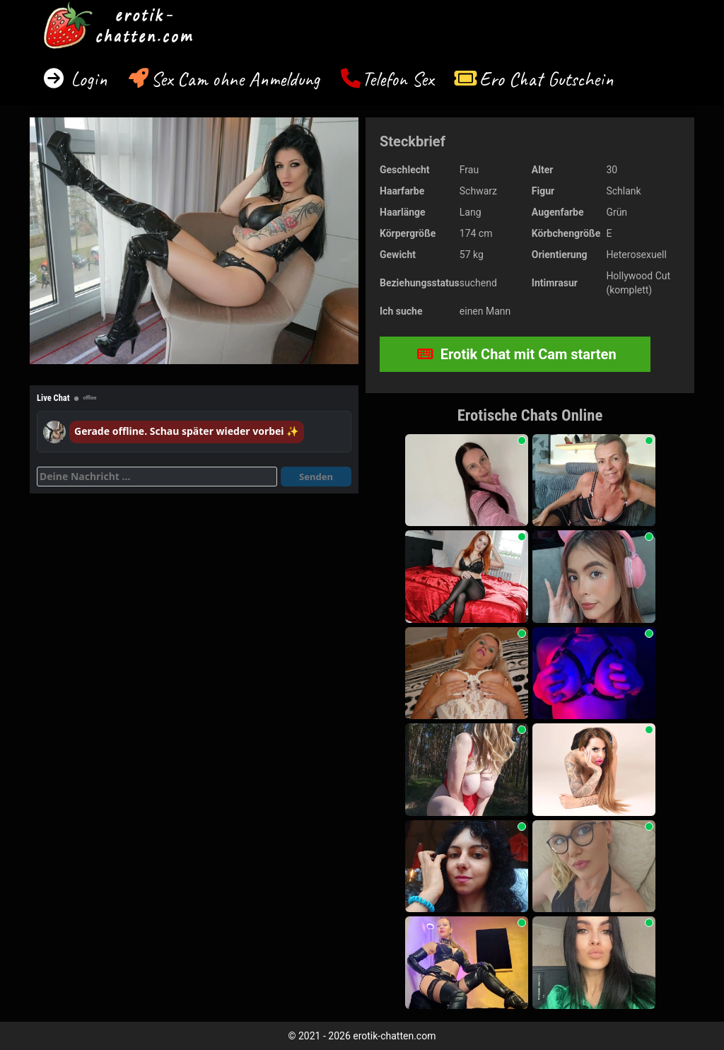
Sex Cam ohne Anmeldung (235, 78)
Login (86, 78)
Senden (316, 476)
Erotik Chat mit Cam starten (517, 354)
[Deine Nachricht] (157, 476)
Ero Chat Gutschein (546, 78)
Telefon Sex (397, 78)
